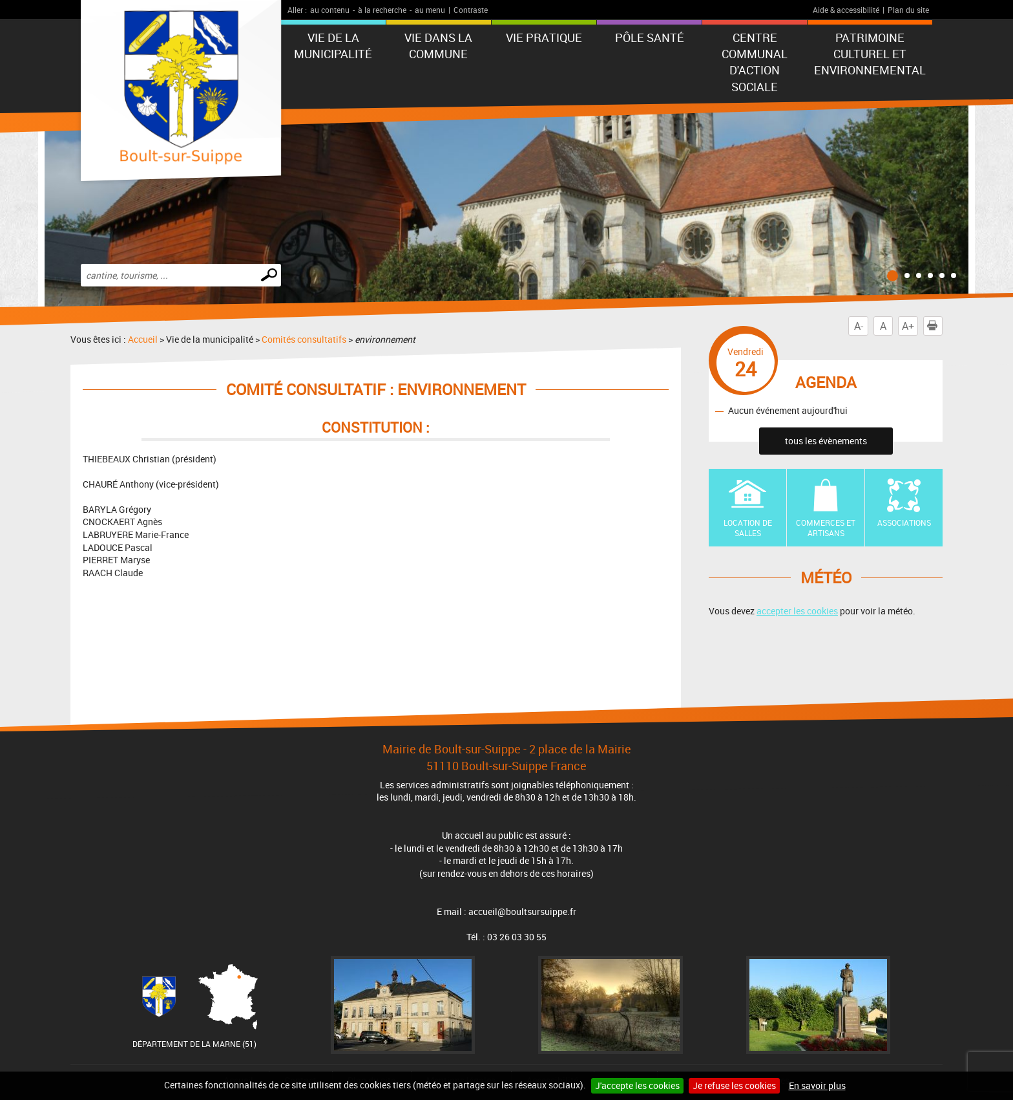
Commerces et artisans (825, 528)
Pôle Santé (649, 37)
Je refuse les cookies (734, 1085)
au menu (430, 10)
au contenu (330, 10)
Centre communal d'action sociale (755, 62)
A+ (908, 326)
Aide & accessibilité (846, 10)
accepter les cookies (797, 611)
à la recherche (382, 10)
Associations (904, 522)
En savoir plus (817, 1085)
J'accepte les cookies (637, 1085)
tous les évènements (826, 441)
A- (858, 326)
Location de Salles (748, 528)
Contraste (471, 10)
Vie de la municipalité (333, 45)
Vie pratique (544, 37)
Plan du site (908, 10)
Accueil (143, 339)
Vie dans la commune (438, 45)
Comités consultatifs (304, 339)
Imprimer (935, 326)
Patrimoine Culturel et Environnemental (870, 54)
